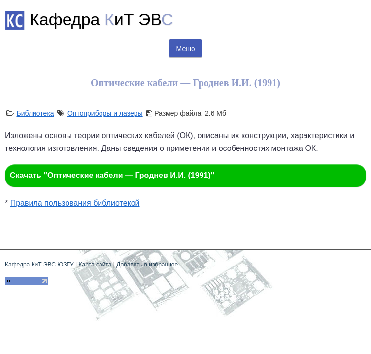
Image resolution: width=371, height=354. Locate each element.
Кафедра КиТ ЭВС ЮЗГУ (39, 264)
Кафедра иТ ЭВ (101, 19)
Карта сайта (95, 264)
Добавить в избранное (147, 264)
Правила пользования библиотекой (75, 203)
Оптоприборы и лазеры (105, 113)
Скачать (112, 175)
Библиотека (35, 113)
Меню (185, 49)
